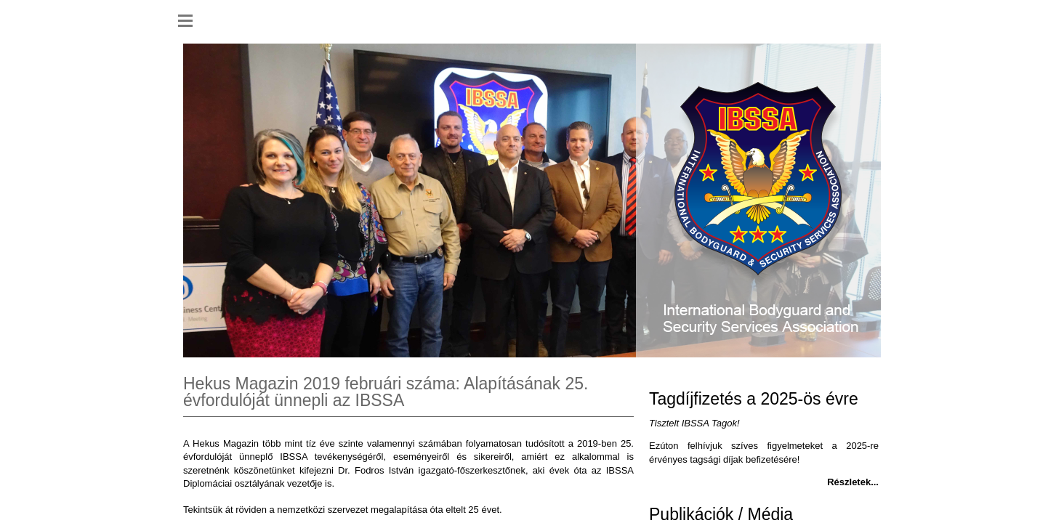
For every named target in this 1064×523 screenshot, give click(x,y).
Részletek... (853, 482)
